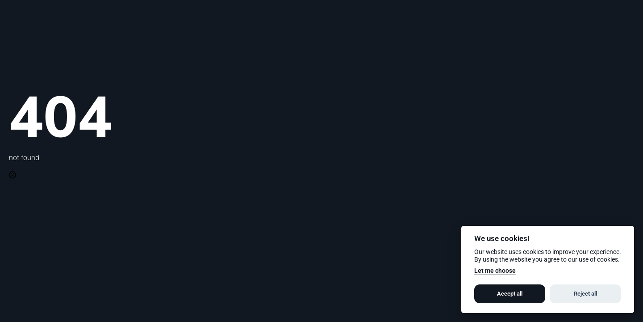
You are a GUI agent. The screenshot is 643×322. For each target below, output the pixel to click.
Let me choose (495, 271)
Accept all (509, 293)
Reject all (585, 293)
